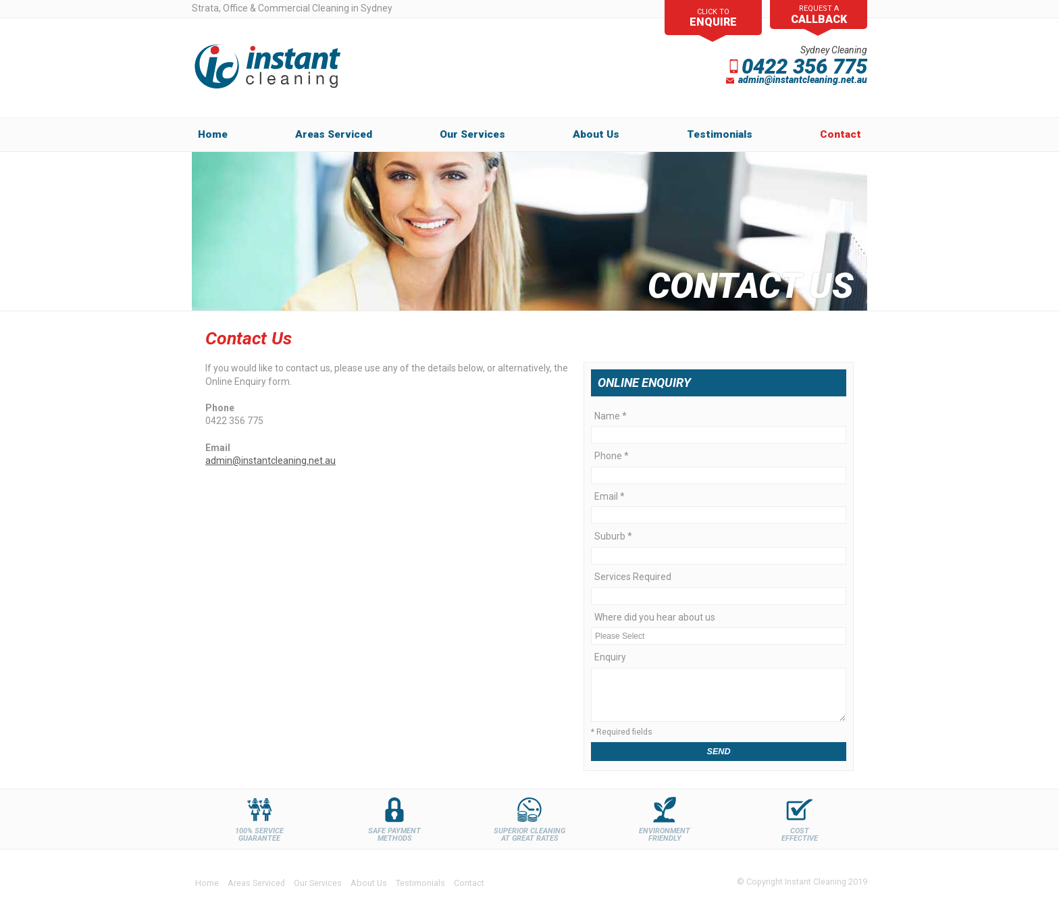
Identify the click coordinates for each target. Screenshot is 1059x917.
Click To (713, 17)
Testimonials (420, 883)
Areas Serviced (333, 134)
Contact (840, 134)
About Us (369, 883)
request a (819, 15)
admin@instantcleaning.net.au (270, 460)
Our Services (472, 134)
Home (213, 134)
